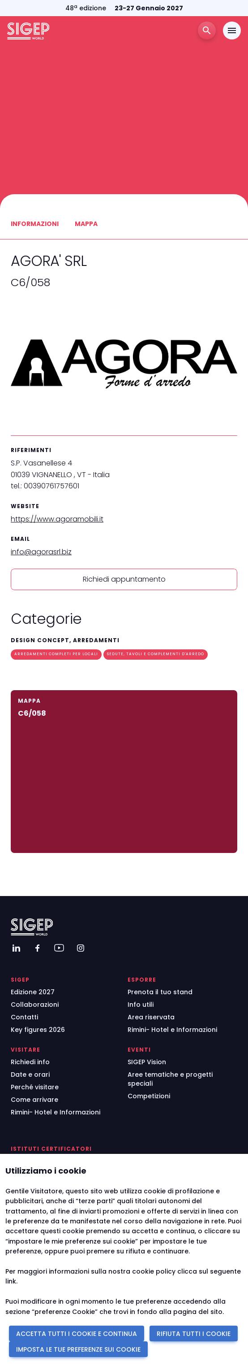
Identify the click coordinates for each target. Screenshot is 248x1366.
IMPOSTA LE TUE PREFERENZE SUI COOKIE (78, 1349)
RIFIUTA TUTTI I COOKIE (194, 1333)
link (10, 1281)
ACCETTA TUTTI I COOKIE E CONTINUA (76, 1333)
